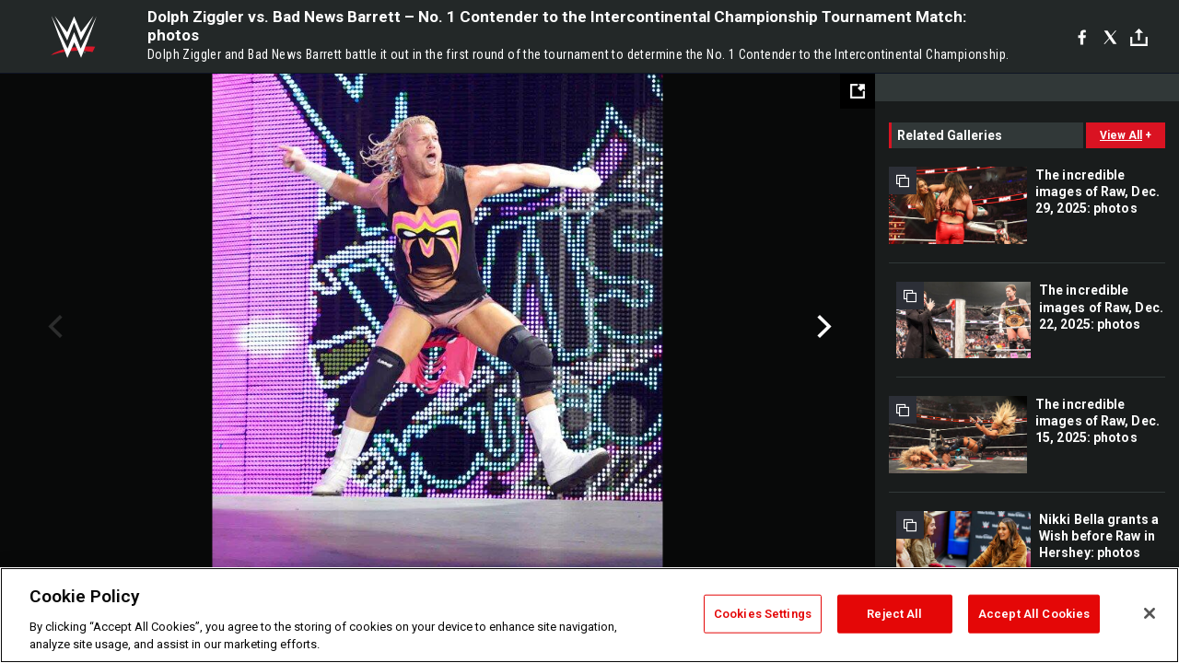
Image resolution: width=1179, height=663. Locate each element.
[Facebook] (1082, 37)
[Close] (1149, 613)
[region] (589, 615)
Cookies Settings (762, 614)
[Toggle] (1139, 37)
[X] (1110, 37)
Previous (53, 327)
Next (822, 327)
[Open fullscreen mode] (857, 91)
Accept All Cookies (1034, 614)
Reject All (894, 614)
